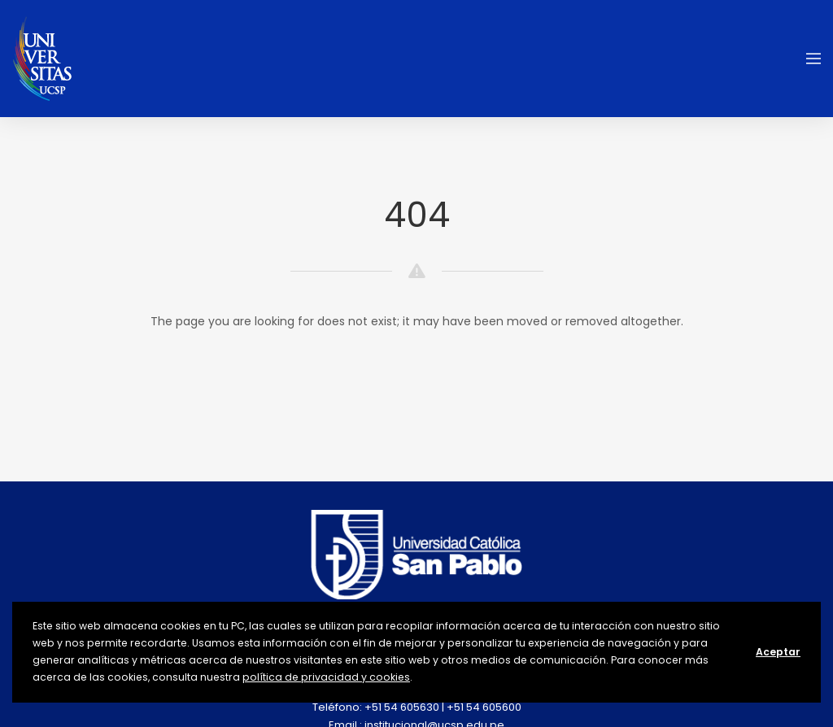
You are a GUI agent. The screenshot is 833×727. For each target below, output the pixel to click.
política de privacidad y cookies (326, 677)
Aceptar (778, 652)
